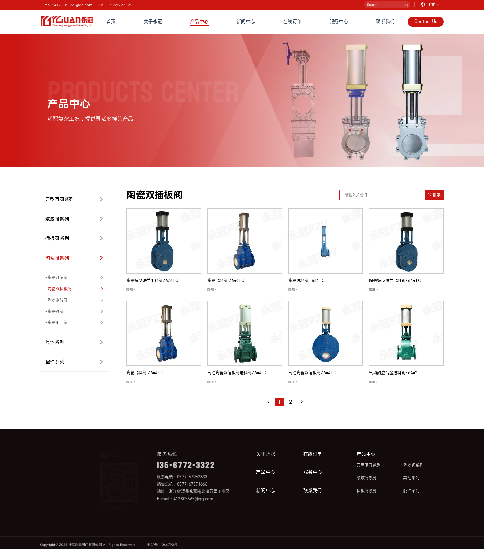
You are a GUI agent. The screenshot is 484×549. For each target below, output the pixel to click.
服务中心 (338, 21)
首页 (111, 21)
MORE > (130, 290)
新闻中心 (245, 21)
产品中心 (199, 21)
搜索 (434, 195)
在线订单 (292, 21)
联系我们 (385, 21)
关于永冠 (153, 21)
